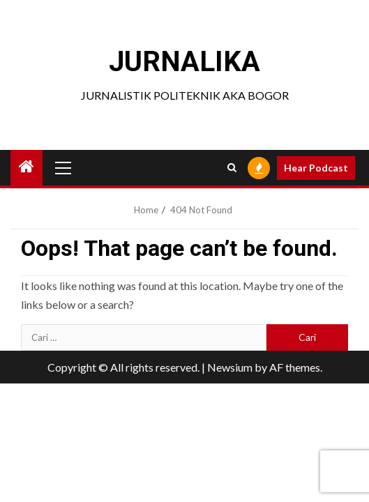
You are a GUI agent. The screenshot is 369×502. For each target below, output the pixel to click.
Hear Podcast (316, 168)
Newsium (230, 367)
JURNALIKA (184, 61)
